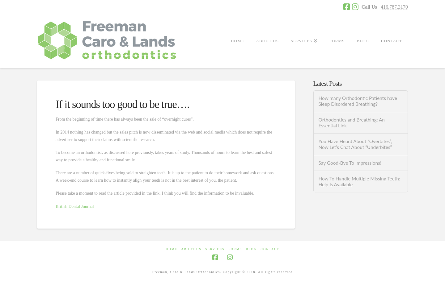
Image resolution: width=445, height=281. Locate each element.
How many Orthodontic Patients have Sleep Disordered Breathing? (357, 101)
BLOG (251, 249)
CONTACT (270, 249)
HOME (171, 249)
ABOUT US (191, 249)
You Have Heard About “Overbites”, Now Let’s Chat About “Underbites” (355, 144)
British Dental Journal (75, 206)
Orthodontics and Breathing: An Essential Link (351, 122)
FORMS (235, 249)
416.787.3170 (394, 7)
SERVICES (214, 249)
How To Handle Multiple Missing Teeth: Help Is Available (359, 181)
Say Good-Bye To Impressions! (349, 163)
